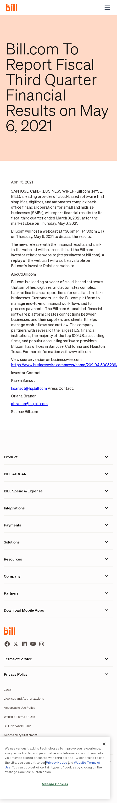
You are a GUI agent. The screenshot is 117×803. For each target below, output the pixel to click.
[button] (106, 7)
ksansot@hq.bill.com (29, 389)
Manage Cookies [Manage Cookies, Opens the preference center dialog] (55, 784)
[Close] (104, 744)
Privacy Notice (57, 762)
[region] (55, 768)
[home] (13, 8)
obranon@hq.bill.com (29, 404)
